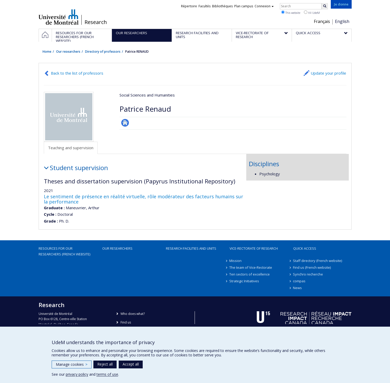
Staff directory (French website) (317, 260)
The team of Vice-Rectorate (251, 267)
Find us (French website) (312, 267)
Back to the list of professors (77, 73)
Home (47, 51)
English (342, 21)
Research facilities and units (191, 248)
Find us (126, 322)
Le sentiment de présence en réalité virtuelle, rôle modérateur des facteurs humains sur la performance (143, 199)
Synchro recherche (308, 274)
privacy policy (77, 374)
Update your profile (328, 73)
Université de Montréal (59, 17)
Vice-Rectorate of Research (254, 248)
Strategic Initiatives (244, 281)
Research (96, 22)
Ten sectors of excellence (250, 274)
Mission (236, 260)
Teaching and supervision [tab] (70, 147)
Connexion (264, 6)
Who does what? (133, 314)
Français (322, 21)
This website (290, 12)
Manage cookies (71, 364)
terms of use (107, 374)
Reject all (105, 364)
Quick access (304, 248)
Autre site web (125, 123)
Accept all (131, 364)
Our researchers (68, 51)
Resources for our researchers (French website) (64, 251)
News (297, 287)
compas (299, 281)
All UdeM (312, 12)
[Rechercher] (325, 6)
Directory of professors (103, 51)
